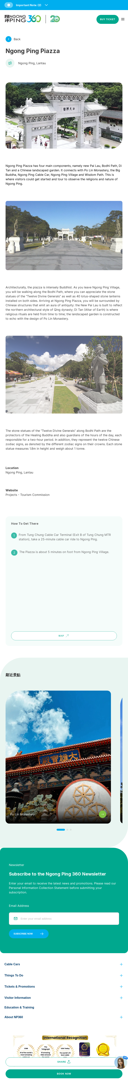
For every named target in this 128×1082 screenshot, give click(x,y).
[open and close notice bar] (46, 5)
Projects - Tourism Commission (28, 481)
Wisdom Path (94, 175)
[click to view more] (9, 39)
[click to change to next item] (61, 830)
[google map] (64, 580)
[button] (26, 5)
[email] (67, 919)
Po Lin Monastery (96, 170)
